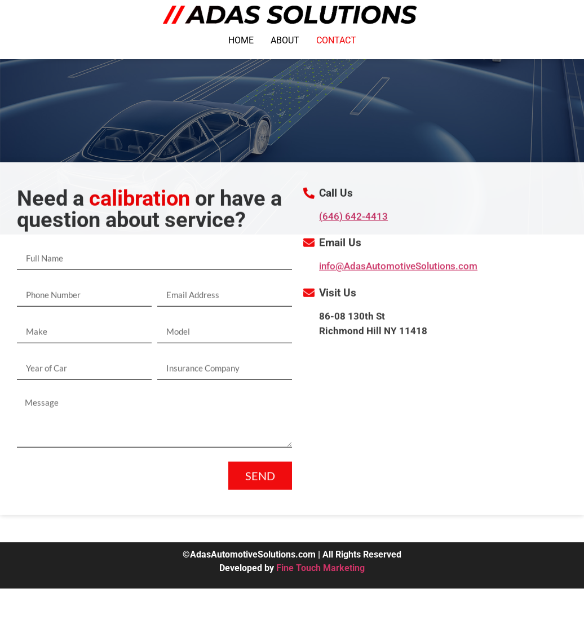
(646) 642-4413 (353, 237)
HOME (241, 40)
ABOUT (285, 40)
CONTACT (336, 40)
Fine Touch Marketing (320, 568)
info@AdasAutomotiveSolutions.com (398, 287)
